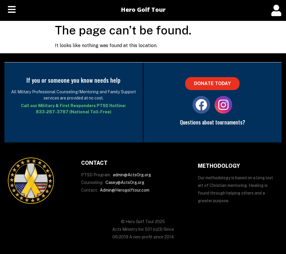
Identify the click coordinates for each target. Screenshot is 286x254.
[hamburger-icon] (12, 10)
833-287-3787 (52, 111)
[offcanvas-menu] (276, 10)
